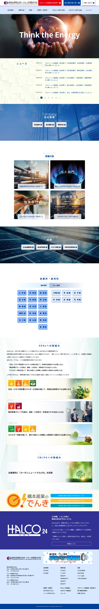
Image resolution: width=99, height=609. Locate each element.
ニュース (89, 10)
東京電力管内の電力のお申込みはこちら (71, 496)
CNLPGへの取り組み (75, 10)
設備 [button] (30, 10)
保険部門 (75, 207)
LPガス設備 (80, 576)
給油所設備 (80, 573)
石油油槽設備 (81, 570)
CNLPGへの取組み (65, 591)
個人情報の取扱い (82, 591)
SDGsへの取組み (65, 588)
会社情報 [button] (10, 10)
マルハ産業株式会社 (49, 593)
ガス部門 (63, 573)
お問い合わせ (81, 593)
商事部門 (63, 576)
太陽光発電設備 (81, 578)
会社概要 (45, 573)
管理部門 (67, 201)
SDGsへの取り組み (59, 10)
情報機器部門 (60, 207)
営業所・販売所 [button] (42, 10)
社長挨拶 (45, 570)
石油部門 (63, 570)
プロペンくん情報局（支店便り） (87, 588)
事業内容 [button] (21, 10)
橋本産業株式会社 (48, 591)
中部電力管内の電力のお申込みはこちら (71, 500)
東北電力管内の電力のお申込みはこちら (71, 505)
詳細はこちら (71, 544)
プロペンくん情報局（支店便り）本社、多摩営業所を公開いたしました (68, 92)
